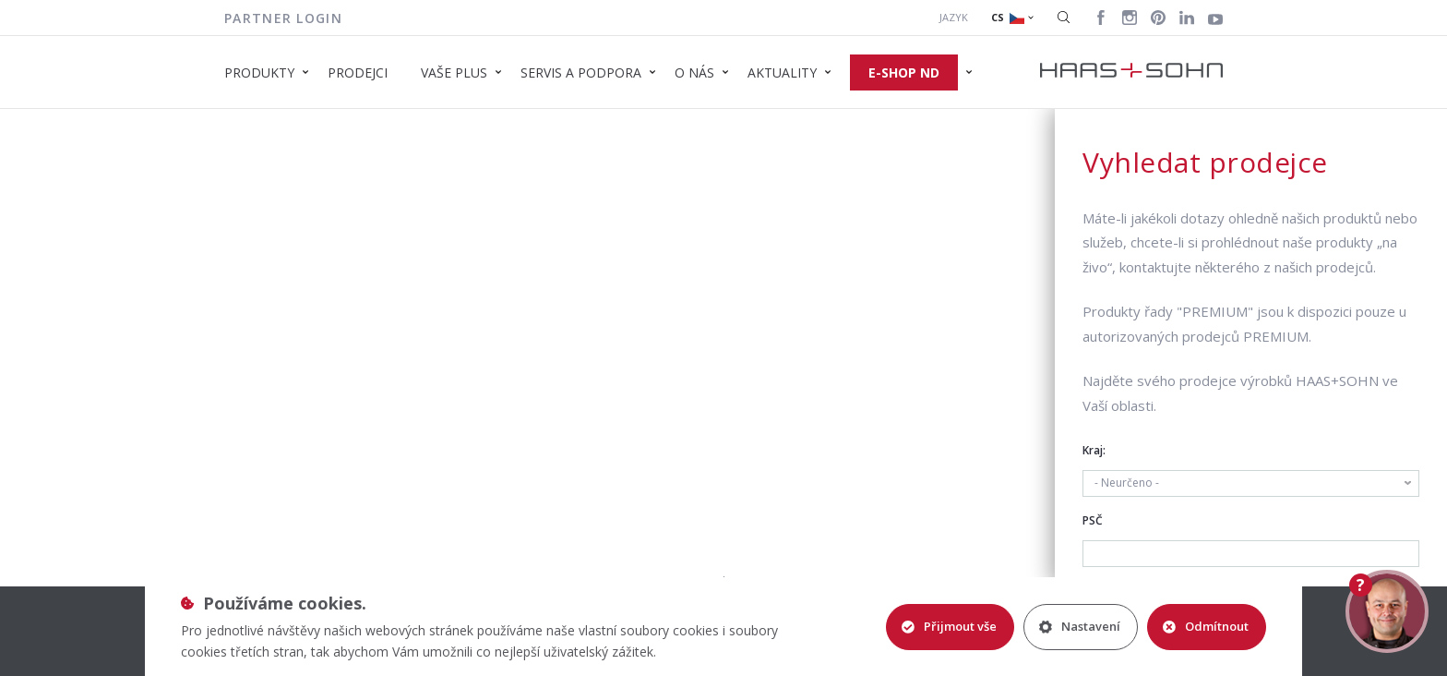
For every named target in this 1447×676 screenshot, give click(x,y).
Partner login (283, 18)
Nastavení (1079, 626)
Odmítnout (1206, 626)
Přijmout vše (949, 626)
